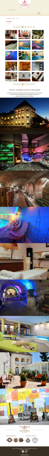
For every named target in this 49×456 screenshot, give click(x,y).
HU (8, 10)
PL (15, 10)
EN (10, 10)
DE (13, 10)
